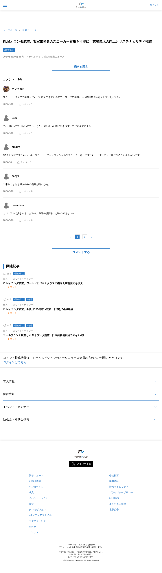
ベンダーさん (36, 486)
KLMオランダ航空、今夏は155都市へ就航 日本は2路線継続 (38, 309)
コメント (13, 287)
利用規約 (114, 498)
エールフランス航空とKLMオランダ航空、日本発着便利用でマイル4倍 (43, 335)
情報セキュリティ (118, 486)
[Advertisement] (81, 18)
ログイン (154, 5)
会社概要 (114, 475)
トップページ (10, 30)
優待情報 (9, 394)
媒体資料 (114, 481)
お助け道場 (35, 481)
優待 (31, 503)
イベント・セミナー (16, 406)
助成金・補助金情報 (16, 419)
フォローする (84, 463)
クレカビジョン (37, 509)
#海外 (29, 299)
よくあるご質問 (117, 503)
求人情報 (9, 381)
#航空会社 (9, 50)
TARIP (32, 526)
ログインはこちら (15, 362)
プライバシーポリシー (121, 492)
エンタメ (33, 532)
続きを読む (81, 66)
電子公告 (114, 509)
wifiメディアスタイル (40, 515)
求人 (31, 492)
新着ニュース (29, 30)
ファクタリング (37, 521)
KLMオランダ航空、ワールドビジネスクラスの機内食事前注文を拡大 (43, 283)
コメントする (81, 252)
